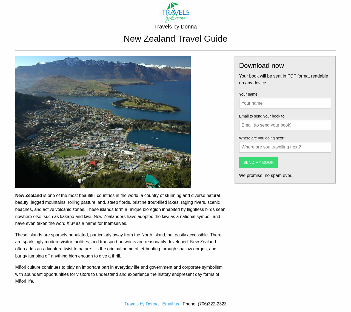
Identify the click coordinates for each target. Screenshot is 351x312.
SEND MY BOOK (258, 162)
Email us (170, 304)
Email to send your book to (262, 116)
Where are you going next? (262, 138)
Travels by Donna (141, 304)
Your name (248, 94)
